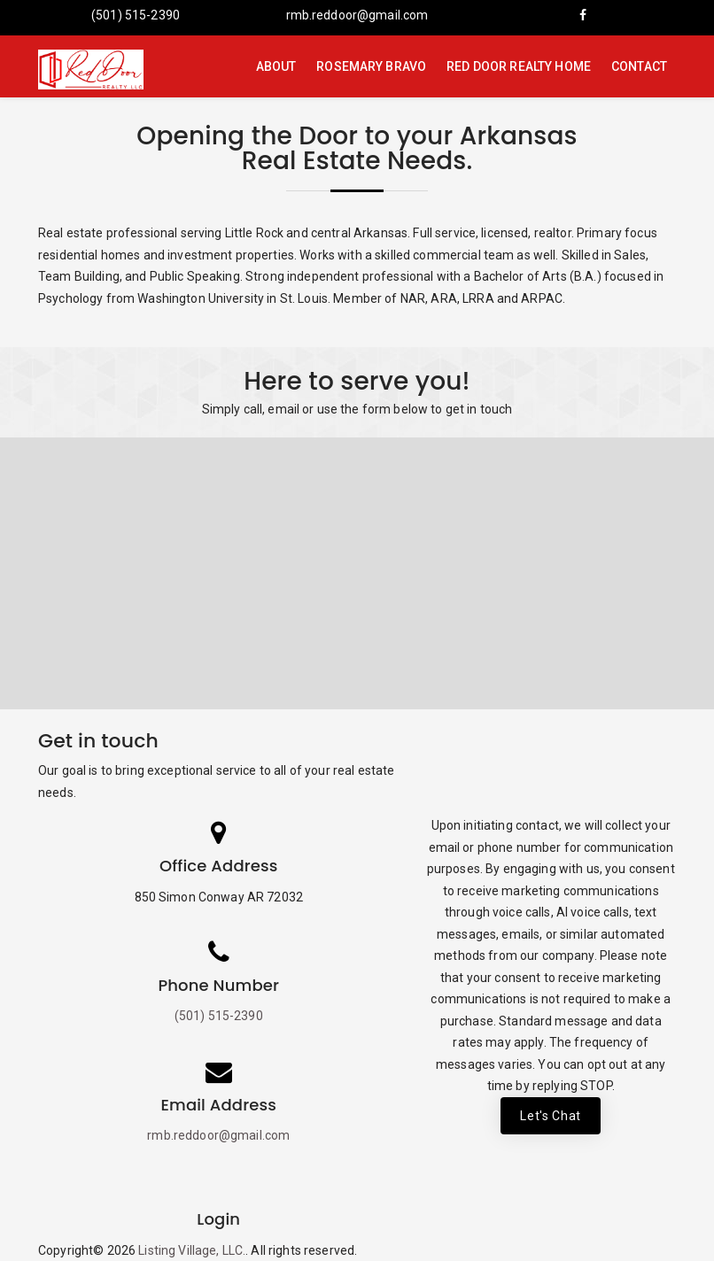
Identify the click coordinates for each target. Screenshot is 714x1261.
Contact (639, 66)
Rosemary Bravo (371, 66)
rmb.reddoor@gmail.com (357, 15)
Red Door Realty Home (518, 66)
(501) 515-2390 (135, 15)
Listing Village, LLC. (191, 1250)
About (276, 66)
